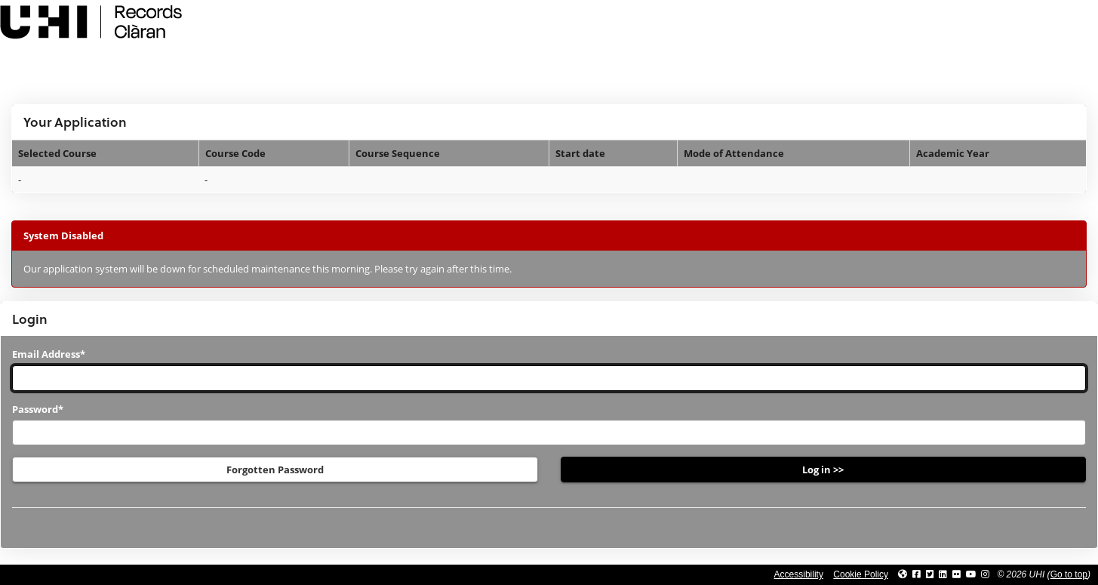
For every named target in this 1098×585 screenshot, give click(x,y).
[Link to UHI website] (902, 574)
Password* (37, 409)
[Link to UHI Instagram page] (985, 574)
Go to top (1068, 574)
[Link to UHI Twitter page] (930, 574)
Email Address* (48, 354)
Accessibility (798, 574)
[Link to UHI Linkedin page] (943, 574)
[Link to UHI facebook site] (916, 574)
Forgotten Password (275, 469)
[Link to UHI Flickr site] (956, 574)
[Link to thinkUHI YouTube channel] (971, 574)
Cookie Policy (860, 574)
